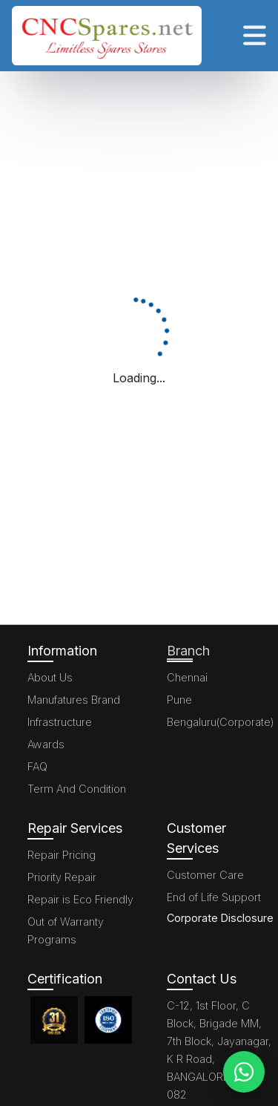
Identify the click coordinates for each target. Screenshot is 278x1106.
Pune (179, 699)
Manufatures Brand (73, 699)
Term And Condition (76, 788)
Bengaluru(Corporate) (220, 722)
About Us (50, 677)
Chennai (187, 677)
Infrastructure (59, 722)
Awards (45, 744)
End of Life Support (214, 897)
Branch (188, 650)
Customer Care (205, 874)
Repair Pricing (61, 854)
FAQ (37, 766)
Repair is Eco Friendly (80, 899)
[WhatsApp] (244, 1072)
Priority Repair (61, 877)
